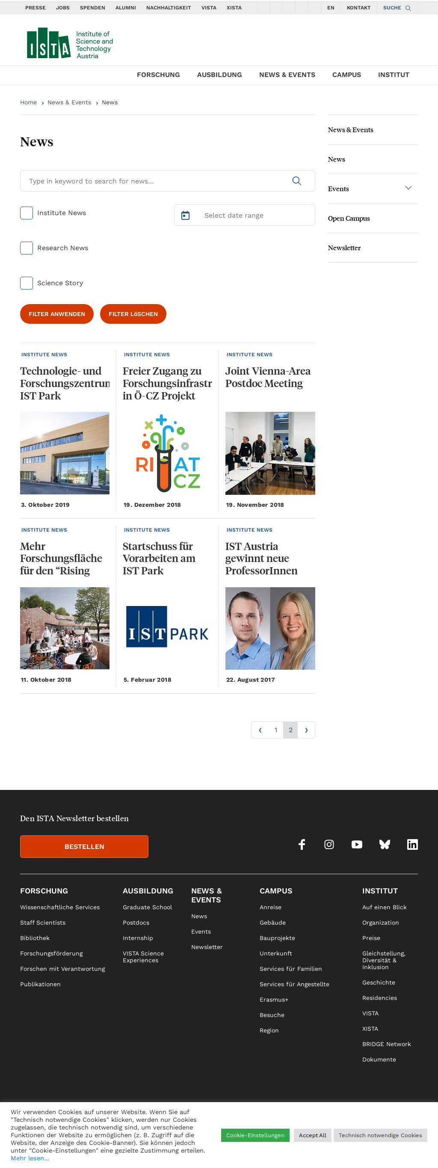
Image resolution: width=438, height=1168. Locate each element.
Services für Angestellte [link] (294, 984)
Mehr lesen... (30, 1158)
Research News (62, 248)
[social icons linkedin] (314, 7)
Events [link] (201, 931)
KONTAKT (359, 8)
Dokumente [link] (379, 1059)
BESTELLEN (84, 847)
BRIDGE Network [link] (386, 1044)
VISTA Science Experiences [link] (143, 957)
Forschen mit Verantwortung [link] (62, 968)
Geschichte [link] (378, 982)
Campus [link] (276, 890)
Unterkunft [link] (276, 953)
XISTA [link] (370, 1028)
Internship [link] (138, 937)
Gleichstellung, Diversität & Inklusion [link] (383, 960)
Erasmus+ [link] (274, 999)
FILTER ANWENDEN (57, 313)
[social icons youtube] (289, 7)
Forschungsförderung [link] (51, 953)
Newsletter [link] (207, 946)
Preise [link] (371, 937)
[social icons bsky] (302, 7)
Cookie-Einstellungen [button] (255, 1135)
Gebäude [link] (273, 922)
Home (28, 102)
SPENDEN (92, 8)
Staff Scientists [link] (42, 922)
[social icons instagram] (276, 7)
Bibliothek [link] (35, 937)
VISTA (208, 8)
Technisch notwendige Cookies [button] (380, 1135)
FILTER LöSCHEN (133, 313)
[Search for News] (167, 181)
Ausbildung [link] (148, 890)
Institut (393, 75)
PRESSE (35, 8)
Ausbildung (219, 75)
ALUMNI (125, 8)
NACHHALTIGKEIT (168, 8)
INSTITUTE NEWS (44, 355)
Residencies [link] (379, 997)
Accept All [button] (312, 1135)
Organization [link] (380, 922)
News (110, 102)
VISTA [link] (370, 1013)
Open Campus (349, 217)
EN (330, 8)
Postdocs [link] (136, 922)
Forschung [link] (44, 890)
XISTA (234, 8)
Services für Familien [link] (291, 968)
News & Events (287, 75)
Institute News (61, 213)
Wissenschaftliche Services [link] (60, 907)
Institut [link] (380, 890)
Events (338, 188)
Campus (346, 75)
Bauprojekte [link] (277, 937)
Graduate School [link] (147, 907)
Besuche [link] (272, 1014)
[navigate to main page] (69, 41)
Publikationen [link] (40, 984)
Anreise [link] (270, 907)
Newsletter (344, 247)
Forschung (158, 75)
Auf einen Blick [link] (384, 907)
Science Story (60, 283)
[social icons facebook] (263, 7)
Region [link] (269, 1030)
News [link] (199, 916)
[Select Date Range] (244, 215)
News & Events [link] (206, 895)
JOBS (63, 8)
